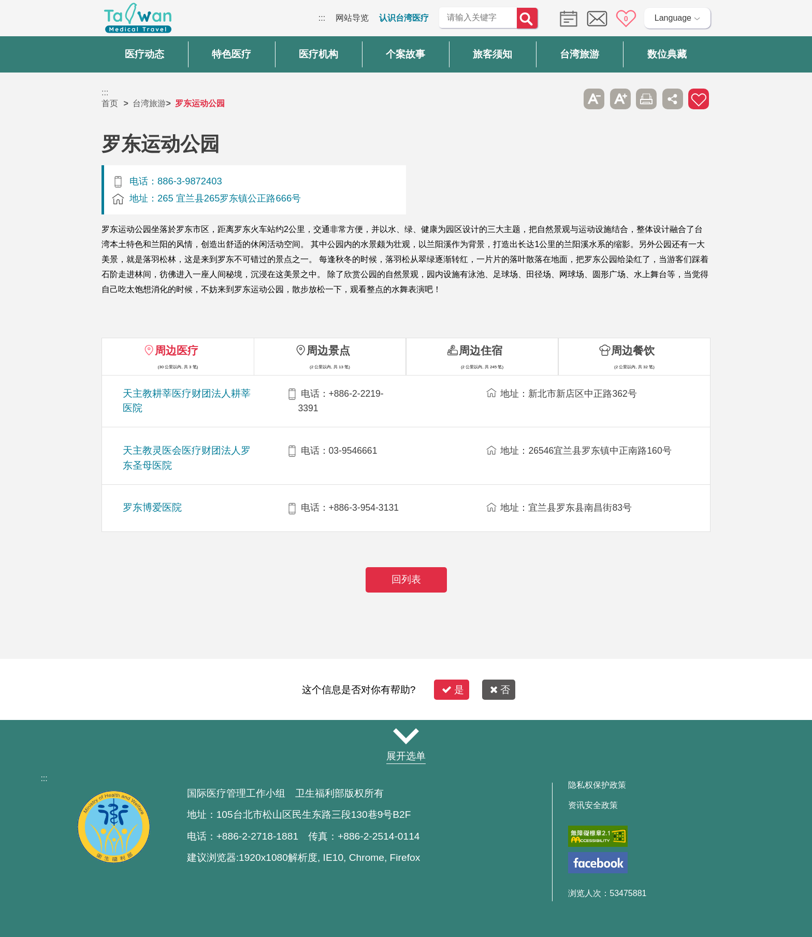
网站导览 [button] (406, 736)
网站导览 (352, 17)
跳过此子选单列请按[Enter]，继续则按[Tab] (568, 99)
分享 (672, 99)
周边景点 (328, 350)
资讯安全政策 (593, 805)
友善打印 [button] (646, 99)
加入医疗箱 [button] (698, 99)
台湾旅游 (149, 103)
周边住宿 (480, 350)
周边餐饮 (633, 350)
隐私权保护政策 (597, 785)
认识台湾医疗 (404, 17)
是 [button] (453, 689)
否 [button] (500, 689)
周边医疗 (176, 350)
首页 (110, 103)
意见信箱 (597, 18)
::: (321, 17)
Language (673, 17)
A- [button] (594, 99)
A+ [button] (620, 99)
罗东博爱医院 (152, 507)
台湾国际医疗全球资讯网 (137, 21)
